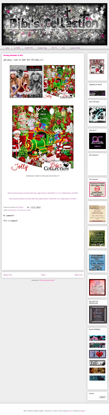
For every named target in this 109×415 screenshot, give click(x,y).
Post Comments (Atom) (47, 280)
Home (7, 48)
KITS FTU (54, 48)
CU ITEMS (17, 48)
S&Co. (63, 48)
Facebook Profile (75, 48)
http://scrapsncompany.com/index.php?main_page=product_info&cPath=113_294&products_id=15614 (42, 199)
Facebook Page (42, 48)
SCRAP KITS (29, 48)
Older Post (78, 275)
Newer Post (7, 275)
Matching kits (12, 210)
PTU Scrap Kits (21, 210)
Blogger (82, 411)
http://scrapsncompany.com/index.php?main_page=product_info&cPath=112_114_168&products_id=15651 (43, 193)
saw (71, 411)
